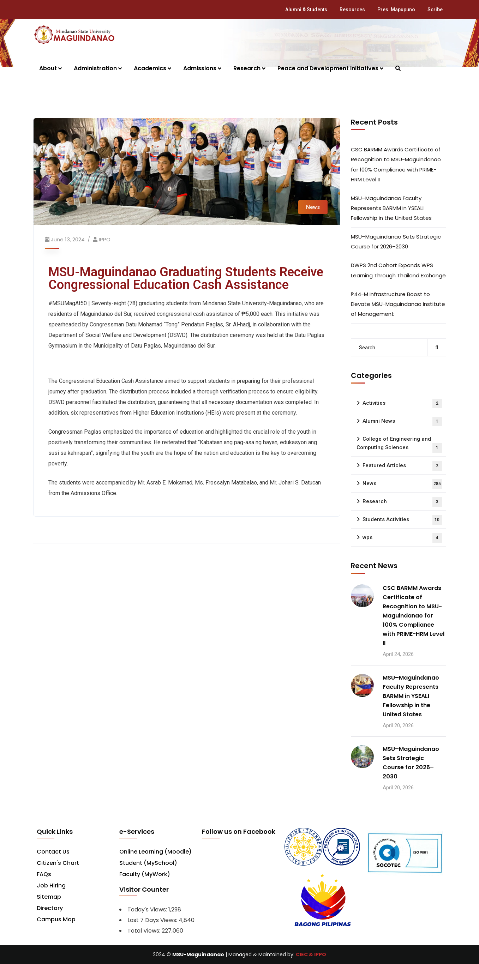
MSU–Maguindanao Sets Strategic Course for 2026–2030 (396, 241)
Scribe (435, 9)
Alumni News (402, 421)
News (313, 207)
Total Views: (144, 931)
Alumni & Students (306, 9)
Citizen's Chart (58, 863)
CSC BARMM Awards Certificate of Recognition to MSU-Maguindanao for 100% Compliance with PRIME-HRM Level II (396, 164)
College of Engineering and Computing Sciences (399, 444)
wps (402, 538)
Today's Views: (147, 909)
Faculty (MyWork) (144, 874)
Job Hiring (51, 885)
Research (402, 502)
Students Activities (402, 520)
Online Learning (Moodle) (155, 852)
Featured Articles (402, 466)
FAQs (44, 874)
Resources (352, 9)
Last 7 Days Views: (153, 920)
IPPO (104, 239)
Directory (50, 908)
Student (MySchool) (148, 863)
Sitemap (49, 897)
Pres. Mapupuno (396, 9)
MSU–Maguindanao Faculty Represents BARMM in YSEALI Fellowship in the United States (391, 208)
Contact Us (53, 852)
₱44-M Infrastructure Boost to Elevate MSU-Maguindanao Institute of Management (398, 304)
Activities (402, 403)
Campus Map (56, 919)
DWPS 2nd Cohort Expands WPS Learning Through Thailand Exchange (398, 270)
